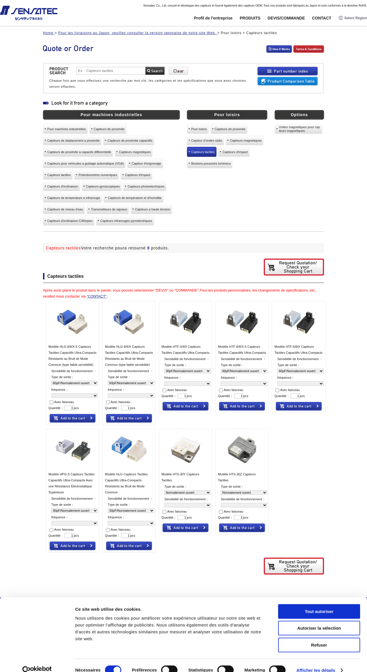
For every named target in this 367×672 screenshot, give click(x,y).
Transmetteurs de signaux (109, 209)
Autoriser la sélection (319, 618)
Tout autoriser (319, 601)
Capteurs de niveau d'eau (65, 209)
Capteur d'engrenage (146, 163)
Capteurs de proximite (109, 129)
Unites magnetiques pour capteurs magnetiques (299, 128)
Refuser (319, 635)
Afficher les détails (315, 660)
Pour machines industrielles (66, 129)
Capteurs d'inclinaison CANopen (70, 220)
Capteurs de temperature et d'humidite (134, 198)
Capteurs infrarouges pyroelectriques (126, 220)
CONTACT (321, 18)
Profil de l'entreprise (213, 18)
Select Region (353, 18)
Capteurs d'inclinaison (62, 186)
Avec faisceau (62, 402)
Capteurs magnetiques (135, 152)
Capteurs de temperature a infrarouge (73, 198)
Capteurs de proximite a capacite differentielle (79, 152)
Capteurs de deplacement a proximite (73, 140)
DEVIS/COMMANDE (286, 18)
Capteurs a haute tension (152, 209)
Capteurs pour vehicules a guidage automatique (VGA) (85, 163)
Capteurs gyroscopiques (103, 186)
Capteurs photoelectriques (146, 186)
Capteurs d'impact (137, 175)
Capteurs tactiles (59, 175)
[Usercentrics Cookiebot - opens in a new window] (37, 661)
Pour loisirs (199, 129)
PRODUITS (250, 18)
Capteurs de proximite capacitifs (130, 140)
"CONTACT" (96, 296)
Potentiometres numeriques (98, 175)
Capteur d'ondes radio (206, 140)
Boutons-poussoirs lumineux (211, 163)
